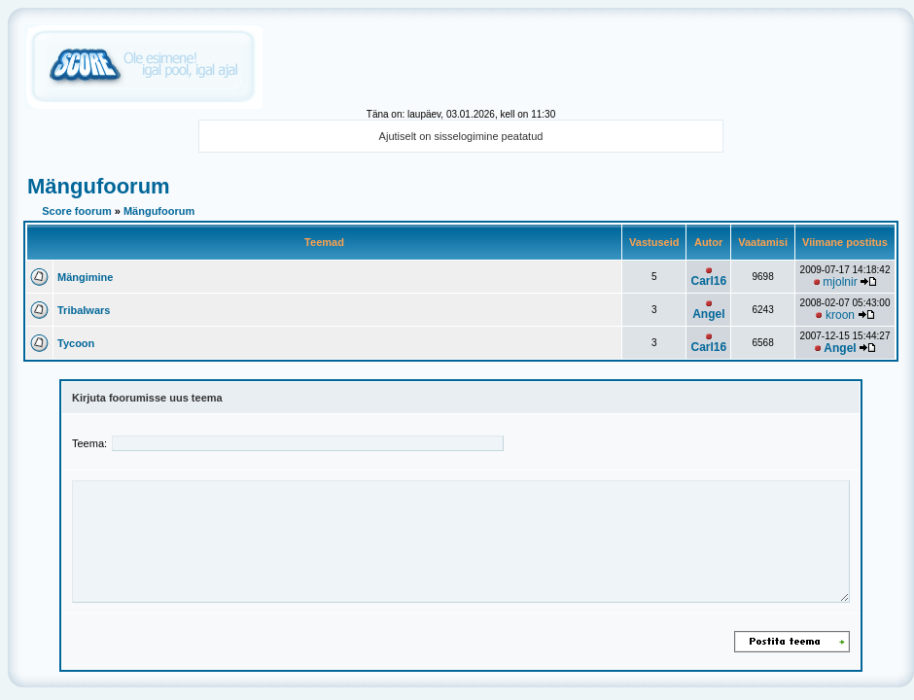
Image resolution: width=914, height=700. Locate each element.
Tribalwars (83, 310)
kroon (840, 315)
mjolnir (840, 282)
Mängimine (85, 277)
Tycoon (75, 343)
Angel (708, 314)
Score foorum (77, 211)
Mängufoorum (98, 186)
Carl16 (708, 281)
